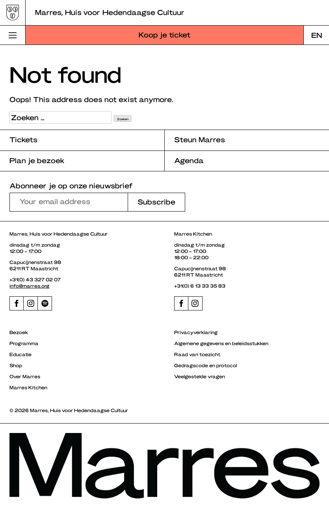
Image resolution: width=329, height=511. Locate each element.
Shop (15, 365)
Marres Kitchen (28, 387)
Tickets (23, 139)
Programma (24, 343)
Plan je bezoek (37, 160)
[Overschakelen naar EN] (316, 35)
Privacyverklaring (196, 332)
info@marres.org (29, 285)
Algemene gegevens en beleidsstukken (221, 343)
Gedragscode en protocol (205, 365)
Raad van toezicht (197, 354)
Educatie (20, 354)
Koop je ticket (164, 34)
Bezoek (18, 332)
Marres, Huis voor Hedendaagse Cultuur (109, 12)
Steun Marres (199, 139)
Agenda (189, 160)
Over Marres (24, 376)
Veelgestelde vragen (199, 376)
